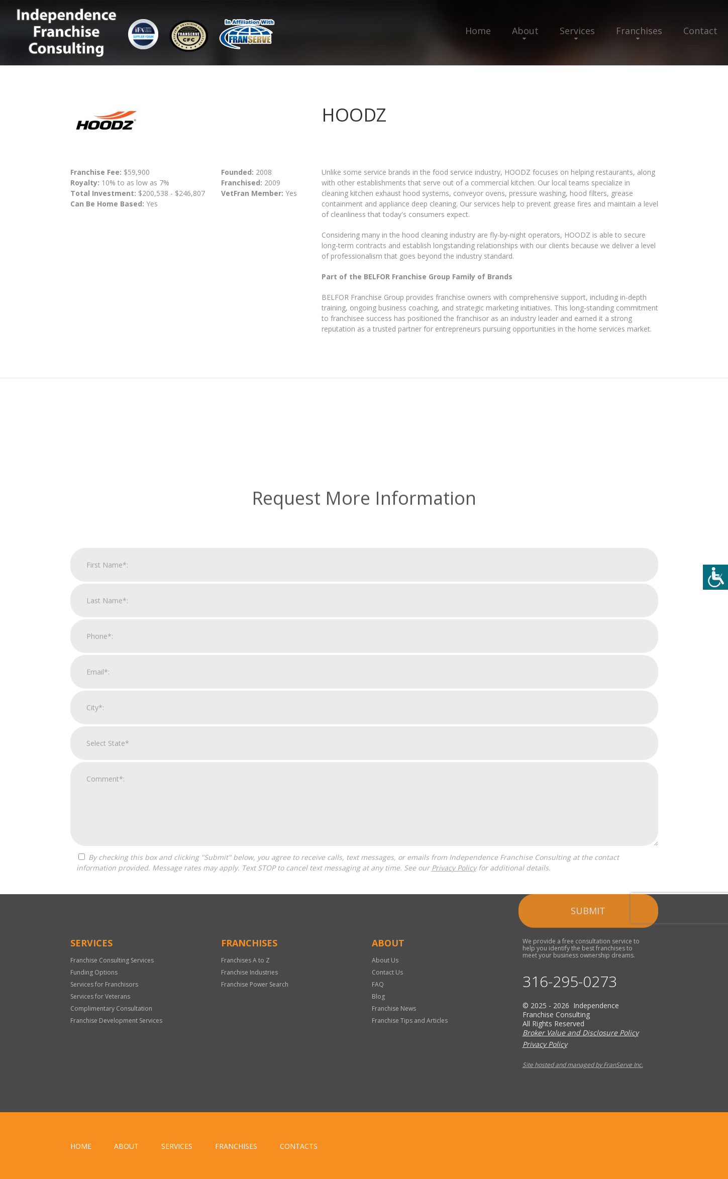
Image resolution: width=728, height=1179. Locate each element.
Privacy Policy (454, 1154)
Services (577, 31)
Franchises (639, 31)
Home (478, 31)
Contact (700, 31)
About (525, 31)
